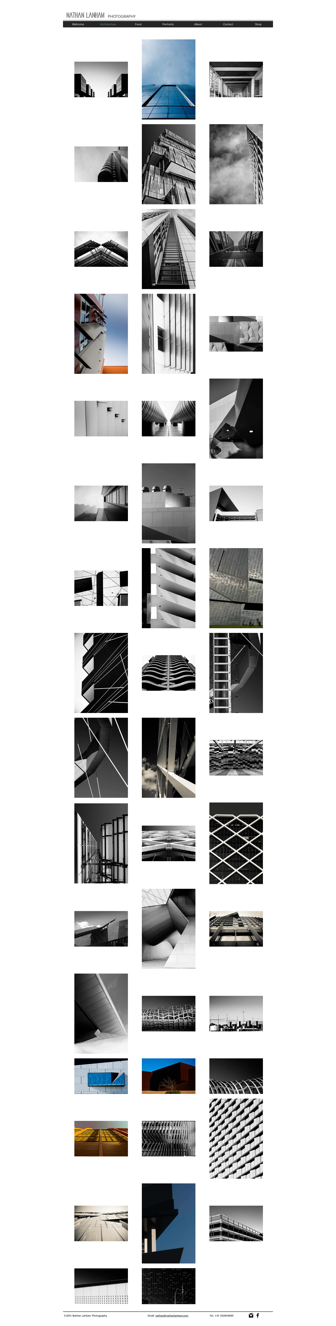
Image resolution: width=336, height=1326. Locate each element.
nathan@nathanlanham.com (172, 1315)
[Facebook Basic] (257, 1315)
